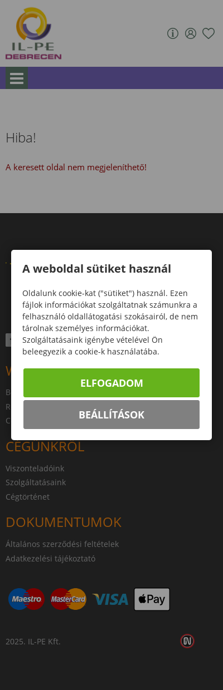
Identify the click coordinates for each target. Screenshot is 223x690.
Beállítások (111, 414)
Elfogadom (111, 383)
